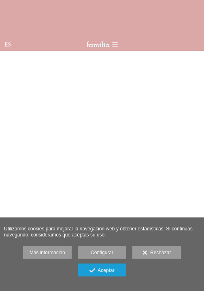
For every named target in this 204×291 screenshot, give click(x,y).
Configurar (102, 252)
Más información (47, 252)
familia (102, 45)
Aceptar (101, 271)
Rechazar (156, 253)
